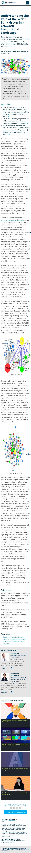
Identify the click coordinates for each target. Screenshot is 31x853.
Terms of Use (10, 849)
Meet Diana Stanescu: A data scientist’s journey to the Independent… (14, 793)
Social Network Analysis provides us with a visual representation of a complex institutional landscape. (16, 121)
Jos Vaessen (7, 51)
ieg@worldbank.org (7, 842)
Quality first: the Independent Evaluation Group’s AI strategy (15, 769)
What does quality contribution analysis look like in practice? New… (15, 721)
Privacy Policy (19, 849)
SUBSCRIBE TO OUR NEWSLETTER (16, 812)
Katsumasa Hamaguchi (20, 51)
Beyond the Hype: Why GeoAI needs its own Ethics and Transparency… (15, 745)
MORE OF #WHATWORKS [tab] (16, 700)
